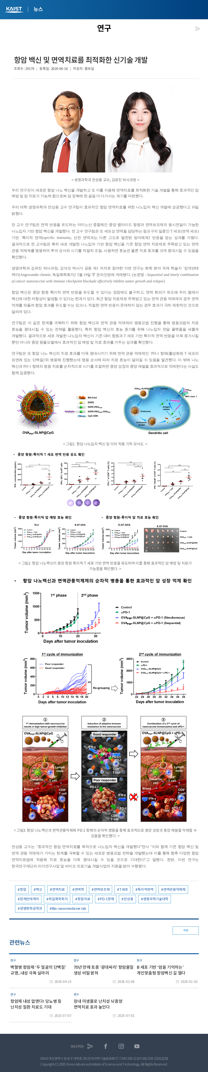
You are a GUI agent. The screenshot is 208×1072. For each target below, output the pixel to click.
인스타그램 (121, 1046)
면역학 (79, 889)
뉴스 (38, 9)
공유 (197, 28)
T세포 (123, 889)
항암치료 (83, 899)
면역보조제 (102, 889)
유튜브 (137, 1046)
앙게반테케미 (29, 899)
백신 (39, 889)
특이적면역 (146, 889)
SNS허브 (77, 1046)
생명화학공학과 (31, 908)
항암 (23, 889)
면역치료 (58, 889)
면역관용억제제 (174, 889)
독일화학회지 (58, 899)
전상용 (128, 899)
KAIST (14, 10)
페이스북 (105, 1046)
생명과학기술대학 (156, 899)
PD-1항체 (107, 899)
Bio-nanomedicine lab (69, 908)
